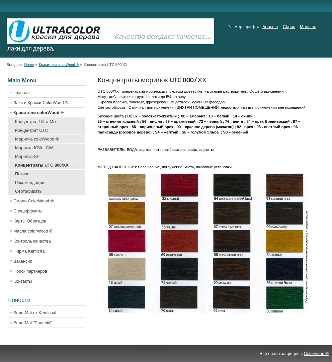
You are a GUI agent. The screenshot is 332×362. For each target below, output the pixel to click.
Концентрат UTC (31, 130)
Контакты (22, 281)
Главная (21, 92)
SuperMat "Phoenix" (32, 322)
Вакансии (22, 261)
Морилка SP (27, 156)
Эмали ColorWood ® (33, 200)
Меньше (308, 26)
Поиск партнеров (30, 271)
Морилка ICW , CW (34, 147)
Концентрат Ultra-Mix (35, 121)
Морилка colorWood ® (37, 139)
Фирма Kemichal (29, 251)
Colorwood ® (316, 353)
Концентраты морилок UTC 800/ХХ (152, 80)
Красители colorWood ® (59, 65)
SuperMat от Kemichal (34, 312)
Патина (22, 173)
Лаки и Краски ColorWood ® (40, 102)
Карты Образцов (29, 220)
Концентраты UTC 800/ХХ (42, 165)
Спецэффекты (27, 210)
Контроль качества (32, 241)
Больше (270, 26)
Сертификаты (29, 191)
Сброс (289, 26)
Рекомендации (29, 182)
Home (29, 65)
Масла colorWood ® (32, 231)
